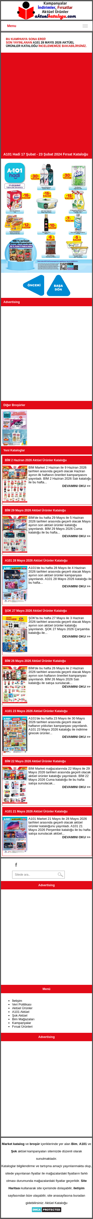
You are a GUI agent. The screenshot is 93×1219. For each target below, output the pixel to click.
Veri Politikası (21, 1004)
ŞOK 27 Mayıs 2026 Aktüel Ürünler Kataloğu (36, 610)
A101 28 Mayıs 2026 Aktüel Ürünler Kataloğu (36, 560)
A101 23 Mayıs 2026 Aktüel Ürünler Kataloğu (36, 711)
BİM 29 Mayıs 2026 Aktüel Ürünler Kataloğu (35, 510)
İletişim (17, 1001)
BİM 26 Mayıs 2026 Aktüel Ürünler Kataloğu (35, 661)
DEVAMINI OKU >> (76, 486)
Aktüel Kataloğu (56, 1203)
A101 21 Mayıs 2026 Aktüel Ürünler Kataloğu (36, 811)
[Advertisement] (46, 104)
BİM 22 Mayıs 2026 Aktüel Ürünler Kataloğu (35, 761)
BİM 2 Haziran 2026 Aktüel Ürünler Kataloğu (36, 460)
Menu (11, 26)
